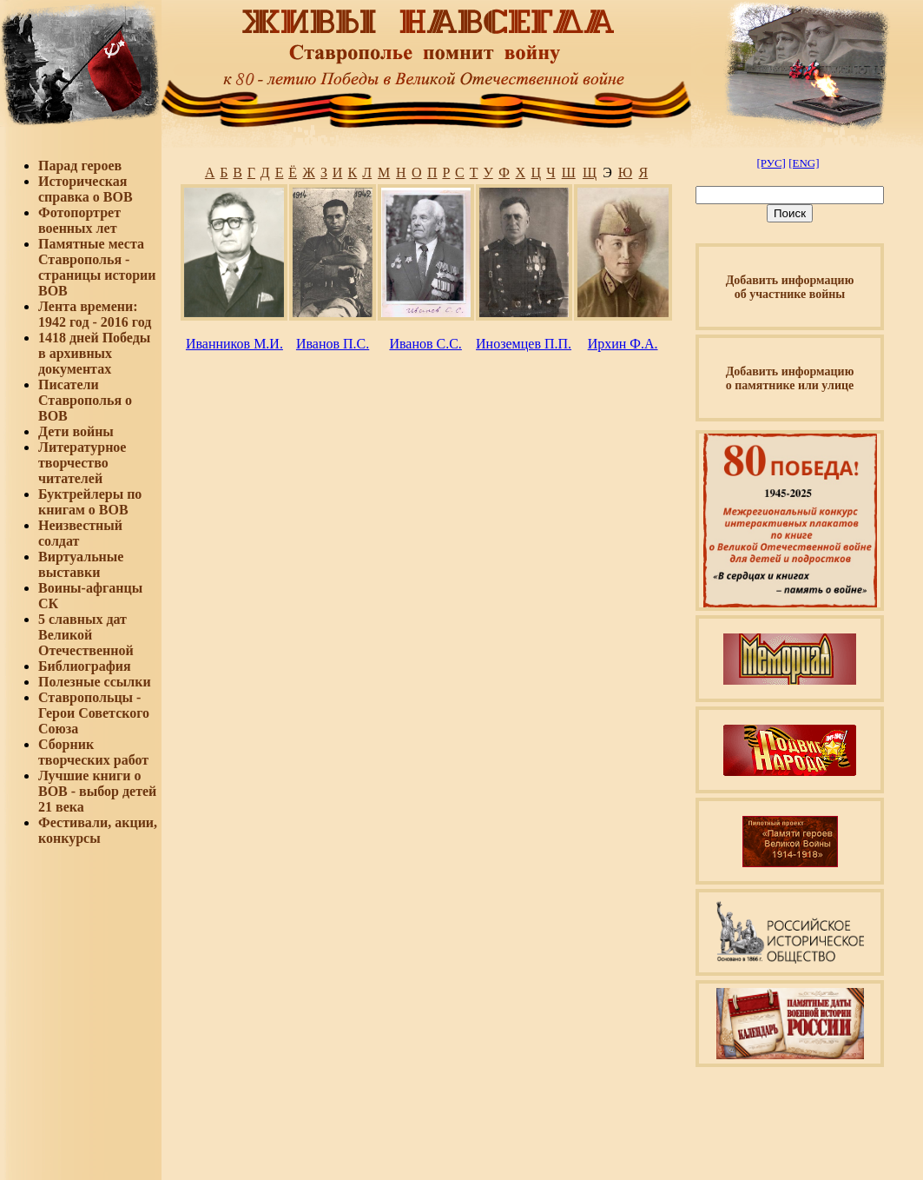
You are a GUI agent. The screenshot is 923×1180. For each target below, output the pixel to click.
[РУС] (770, 162)
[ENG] (803, 162)
